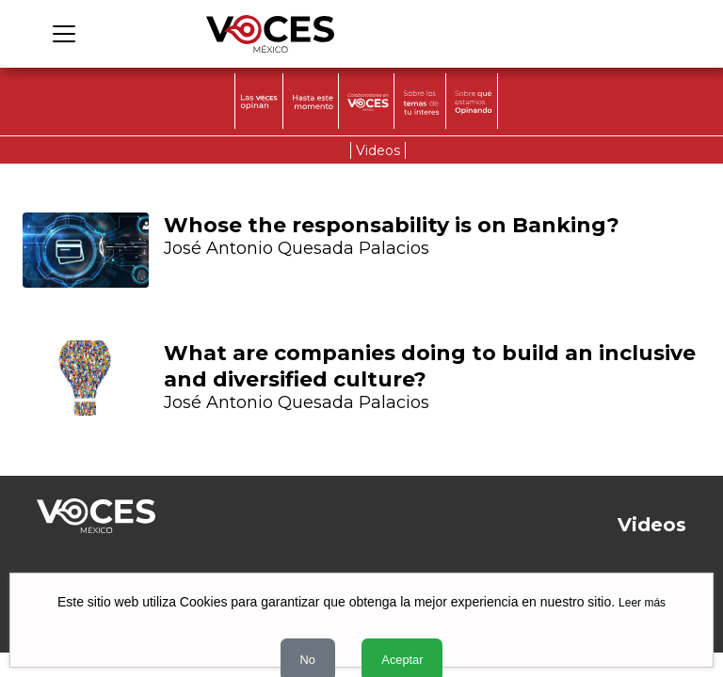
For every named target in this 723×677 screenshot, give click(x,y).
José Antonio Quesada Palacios (296, 248)
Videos (378, 150)
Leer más (642, 602)
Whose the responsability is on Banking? (391, 225)
